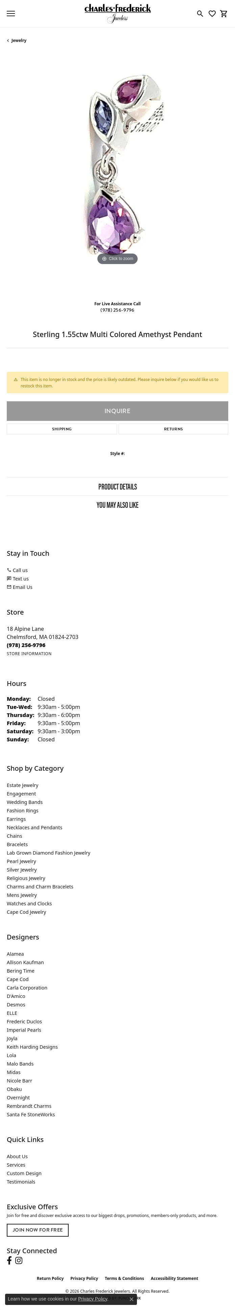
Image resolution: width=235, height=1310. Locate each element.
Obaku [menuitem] (14, 1089)
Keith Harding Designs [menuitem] (32, 1047)
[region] (117, 174)
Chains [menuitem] (14, 836)
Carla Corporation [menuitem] (27, 987)
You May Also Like (118, 504)
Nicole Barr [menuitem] (19, 1080)
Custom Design (24, 1173)
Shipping (62, 429)
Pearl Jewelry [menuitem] (21, 861)
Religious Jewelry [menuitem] (26, 878)
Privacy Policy (84, 1278)
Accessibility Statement (174, 1278)
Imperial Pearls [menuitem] (24, 1030)
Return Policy (50, 1278)
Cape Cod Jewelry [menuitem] (26, 912)
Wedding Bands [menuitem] (25, 802)
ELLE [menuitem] (12, 1013)
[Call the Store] (26, 645)
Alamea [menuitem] (15, 954)
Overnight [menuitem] (18, 1097)
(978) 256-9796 (117, 310)
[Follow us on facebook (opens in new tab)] (9, 1261)
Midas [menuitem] (14, 1072)
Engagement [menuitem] (21, 793)
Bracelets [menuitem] (17, 844)
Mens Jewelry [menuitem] (22, 895)
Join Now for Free (38, 1230)
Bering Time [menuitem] (20, 971)
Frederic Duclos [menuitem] (24, 1021)
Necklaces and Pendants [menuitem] (34, 827)
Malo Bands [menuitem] (20, 1064)
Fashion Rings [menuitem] (23, 810)
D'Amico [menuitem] (16, 996)
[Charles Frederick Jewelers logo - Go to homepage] (117, 13)
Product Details (117, 486)
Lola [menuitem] (11, 1055)
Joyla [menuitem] (12, 1038)
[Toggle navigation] (11, 13)
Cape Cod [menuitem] (18, 979)
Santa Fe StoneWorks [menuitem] (31, 1114)
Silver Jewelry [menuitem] (22, 869)
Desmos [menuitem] (16, 1004)
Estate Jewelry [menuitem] (22, 785)
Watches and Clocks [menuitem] (29, 903)
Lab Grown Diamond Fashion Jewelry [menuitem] (48, 853)
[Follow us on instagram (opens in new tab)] (18, 1261)
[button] (200, 13)
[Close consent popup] (132, 1299)
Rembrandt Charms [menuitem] (29, 1106)
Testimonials (21, 1181)
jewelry (18, 40)
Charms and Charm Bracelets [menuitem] (40, 886)
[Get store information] (29, 654)
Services (16, 1165)
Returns (173, 429)
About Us (17, 1156)
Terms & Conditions (124, 1278)
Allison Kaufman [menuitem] (25, 962)
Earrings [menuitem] (16, 819)
